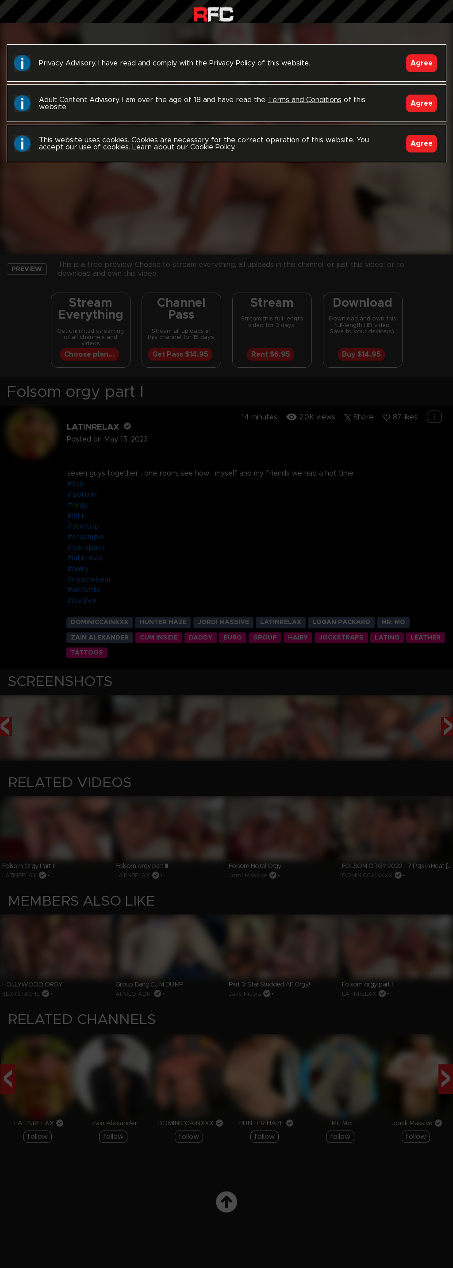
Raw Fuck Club (213, 13)
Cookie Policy (212, 147)
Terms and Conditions (305, 99)
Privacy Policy (232, 63)
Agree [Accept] (422, 63)
